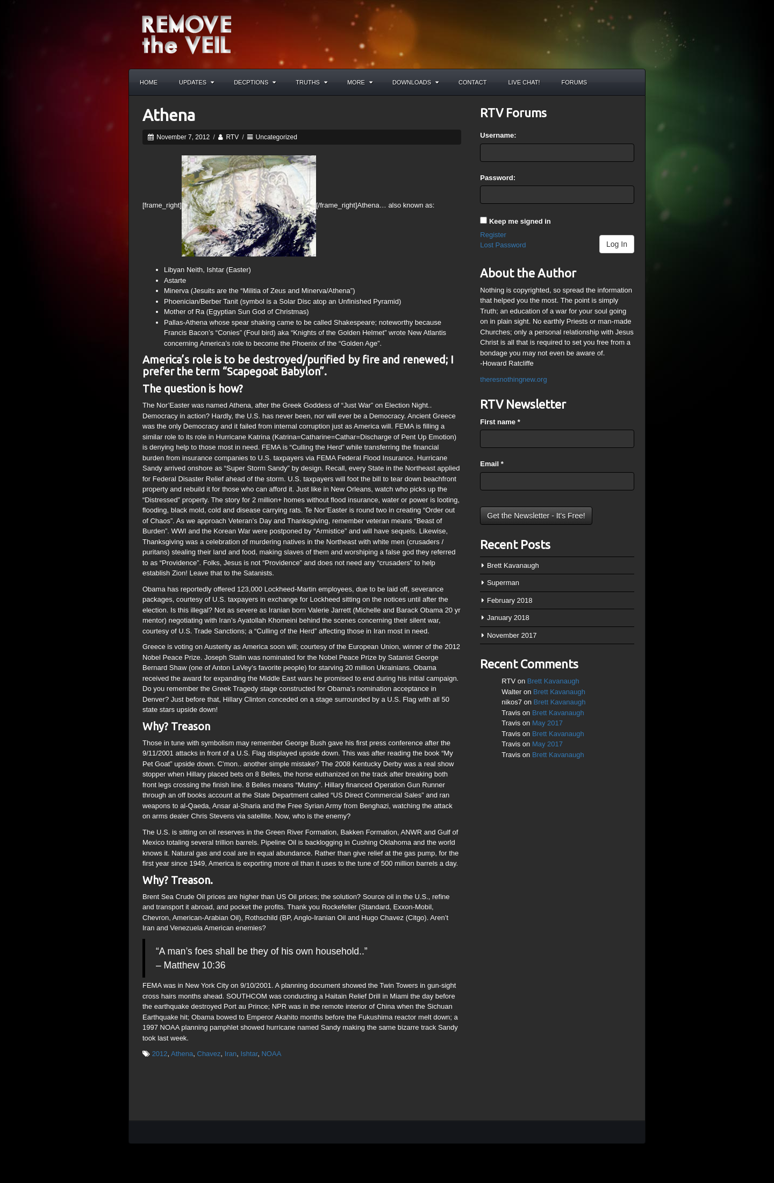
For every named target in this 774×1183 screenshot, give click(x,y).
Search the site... (632, 82)
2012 (160, 1054)
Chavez (209, 1054)
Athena (168, 115)
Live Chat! (524, 82)
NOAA (271, 1054)
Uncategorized (276, 137)
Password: (497, 178)
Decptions (255, 82)
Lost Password (503, 245)
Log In (616, 244)
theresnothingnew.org (513, 379)
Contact (472, 82)
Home (148, 82)
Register (493, 235)
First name (500, 422)
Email (491, 464)
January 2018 (508, 618)
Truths (311, 82)
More (359, 82)
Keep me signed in (520, 221)
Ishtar (248, 1054)
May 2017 (547, 723)
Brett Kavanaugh (513, 565)
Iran (230, 1054)
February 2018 (510, 600)
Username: (498, 135)
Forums (574, 82)
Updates (196, 82)
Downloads (415, 82)
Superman (503, 583)
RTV (232, 137)
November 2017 (512, 635)
